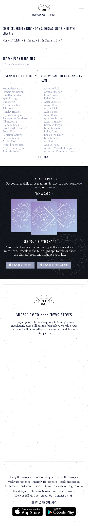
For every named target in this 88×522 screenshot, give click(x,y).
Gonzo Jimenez (53, 91)
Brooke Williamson (14, 128)
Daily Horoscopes (20, 477)
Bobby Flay (9, 131)
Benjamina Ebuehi (54, 134)
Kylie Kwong (10, 98)
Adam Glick (50, 108)
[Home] (44, 7)
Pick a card (44, 193)
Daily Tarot (27, 486)
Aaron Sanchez (11, 105)
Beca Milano (51, 138)
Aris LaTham (51, 144)
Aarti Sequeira (52, 101)
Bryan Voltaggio (53, 124)
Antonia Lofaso (11, 151)
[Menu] (81, 7)
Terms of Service (41, 491)
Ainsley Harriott (12, 111)
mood (36, 187)
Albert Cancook (53, 121)
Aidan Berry (51, 111)
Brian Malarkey (53, 128)
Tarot (52, 15)
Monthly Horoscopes (45, 481)
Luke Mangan (52, 98)
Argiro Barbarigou (13, 148)
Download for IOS (20, 265)
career (51, 187)
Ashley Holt (9, 141)
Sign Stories (76, 486)
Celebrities (60, 486)
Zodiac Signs (43, 486)
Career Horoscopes (67, 477)
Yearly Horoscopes (70, 481)
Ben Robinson (11, 138)
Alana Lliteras (11, 124)
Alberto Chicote (53, 118)
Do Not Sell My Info (27, 495)
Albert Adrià (10, 121)
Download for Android (54, 265)
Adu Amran (9, 108)
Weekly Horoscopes (18, 481)
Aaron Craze (51, 105)
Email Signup (21, 491)
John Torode (51, 95)
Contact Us (61, 495)
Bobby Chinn (51, 131)
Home (6, 40)
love (79, 183)
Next (47, 157)
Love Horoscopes (43, 477)
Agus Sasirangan (13, 115)
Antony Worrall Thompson (59, 148)
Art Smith (49, 141)
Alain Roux (50, 115)
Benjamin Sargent (13, 134)
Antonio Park (52, 88)
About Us (46, 495)
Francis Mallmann (13, 91)
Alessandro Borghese (15, 118)
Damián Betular (12, 95)
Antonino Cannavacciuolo (59, 151)
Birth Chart (11, 486)
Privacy (71, 491)
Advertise (58, 491)
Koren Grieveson (12, 88)
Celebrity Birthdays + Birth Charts (32, 40)
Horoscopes (38, 15)
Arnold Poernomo (13, 144)
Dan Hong (9, 101)
